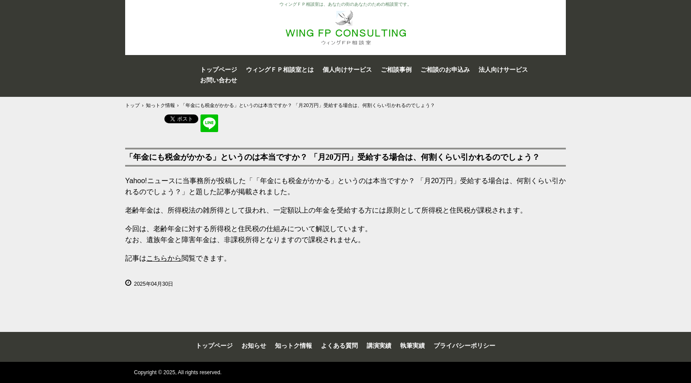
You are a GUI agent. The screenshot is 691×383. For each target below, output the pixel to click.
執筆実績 (412, 345)
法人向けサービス (503, 69)
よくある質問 (339, 345)
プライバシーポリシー (464, 345)
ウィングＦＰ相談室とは (280, 69)
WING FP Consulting (345, 27)
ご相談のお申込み (445, 69)
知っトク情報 (293, 345)
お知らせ (253, 345)
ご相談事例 (396, 69)
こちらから (164, 258)
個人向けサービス (347, 69)
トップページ (218, 69)
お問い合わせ (218, 80)
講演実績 (379, 345)
